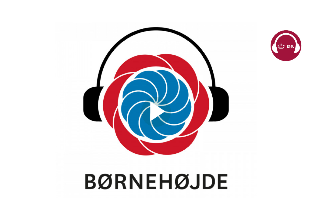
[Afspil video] (156, 125)
